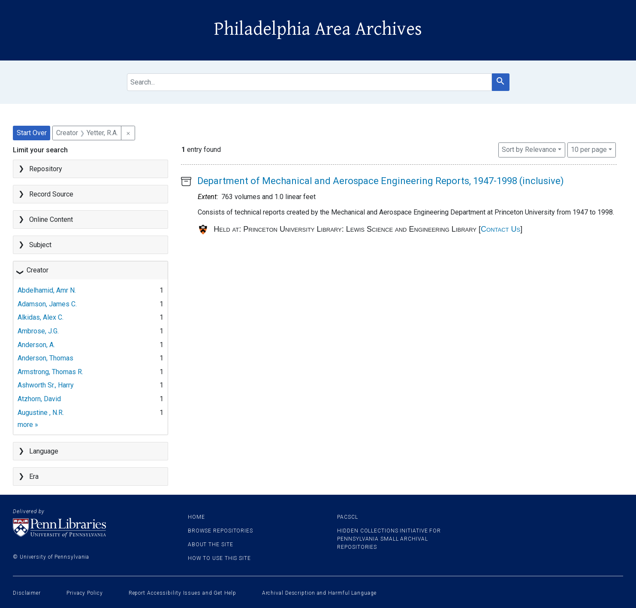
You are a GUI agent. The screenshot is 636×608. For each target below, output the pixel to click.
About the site (210, 544)
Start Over (32, 133)
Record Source (51, 194)
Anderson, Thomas (45, 358)
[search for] (309, 82)
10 (589, 149)
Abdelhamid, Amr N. (47, 290)
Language (43, 451)
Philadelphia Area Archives (318, 29)
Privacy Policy (84, 593)
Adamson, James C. (47, 304)
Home (196, 517)
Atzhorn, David (39, 399)
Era (34, 476)
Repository (45, 169)
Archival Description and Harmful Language (319, 593)
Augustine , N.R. (41, 412)
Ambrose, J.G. (38, 331)
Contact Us (500, 229)
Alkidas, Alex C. (40, 317)
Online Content (51, 219)
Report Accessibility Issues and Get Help (182, 593)
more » (28, 424)
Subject (40, 245)
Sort (529, 149)
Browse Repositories (220, 531)
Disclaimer (27, 593)
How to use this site (219, 558)
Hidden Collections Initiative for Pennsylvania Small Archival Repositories (389, 539)
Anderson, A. (36, 345)
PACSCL (347, 517)
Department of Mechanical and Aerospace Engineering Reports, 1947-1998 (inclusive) (380, 180)
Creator (37, 270)
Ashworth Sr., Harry (46, 385)
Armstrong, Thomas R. (50, 372)
